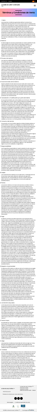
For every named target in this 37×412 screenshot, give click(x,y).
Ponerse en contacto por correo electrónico (12, 394)
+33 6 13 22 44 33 (5, 391)
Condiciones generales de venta (22, 402)
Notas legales (10, 402)
